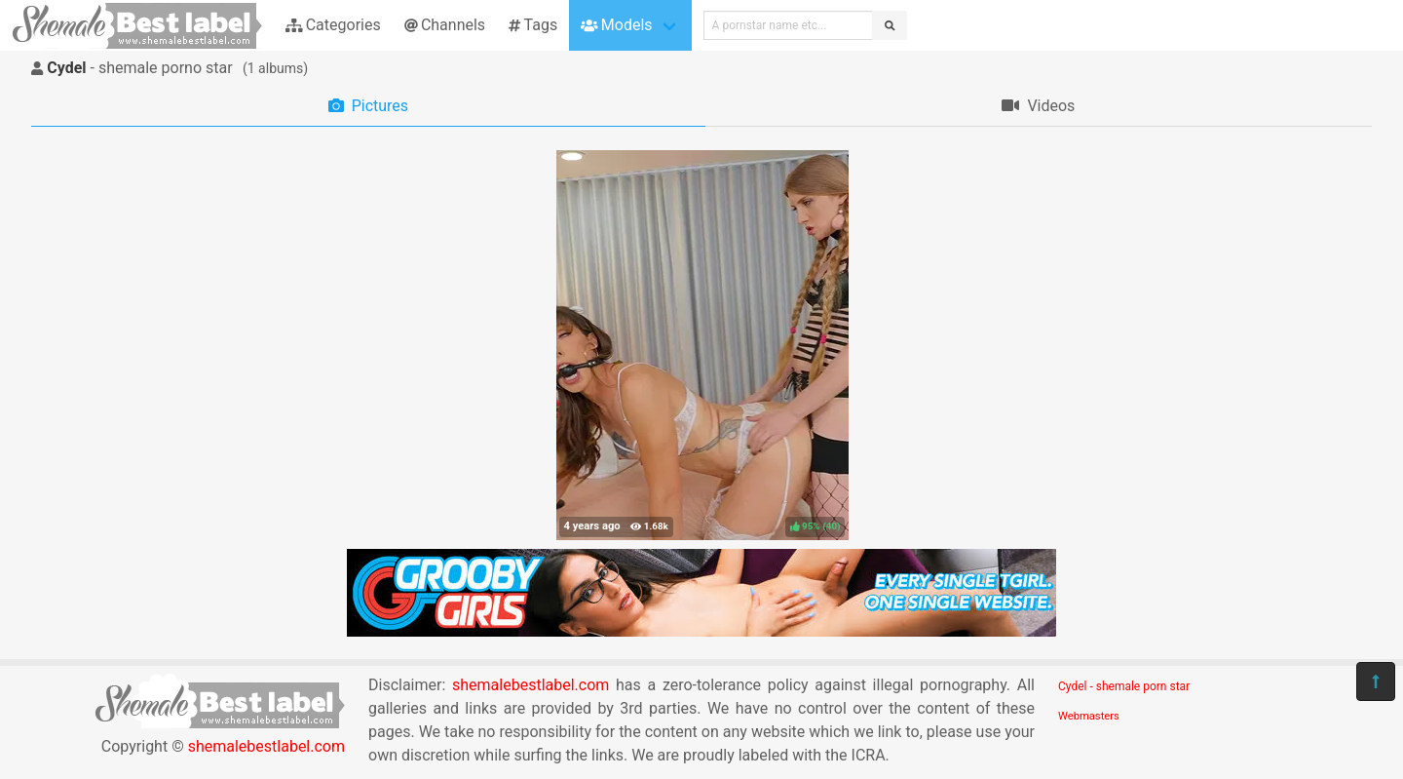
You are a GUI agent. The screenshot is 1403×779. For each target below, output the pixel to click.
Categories (333, 25)
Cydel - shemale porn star (1124, 686)
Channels (444, 25)
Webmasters (1088, 716)
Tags (533, 25)
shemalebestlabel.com (266, 746)
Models (616, 25)
